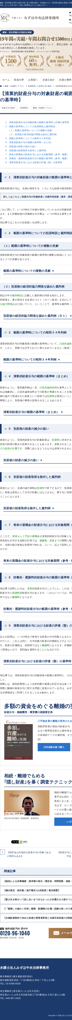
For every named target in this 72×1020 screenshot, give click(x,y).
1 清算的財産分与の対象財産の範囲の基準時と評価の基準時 (37, 122)
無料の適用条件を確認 (35, 69)
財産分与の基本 (45, 86)
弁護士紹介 (48, 79)
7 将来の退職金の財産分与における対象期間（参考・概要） (37, 154)
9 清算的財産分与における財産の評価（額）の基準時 (33, 162)
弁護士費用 (65, 79)
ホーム (6, 79)
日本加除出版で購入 (54, 747)
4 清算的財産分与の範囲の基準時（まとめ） (29, 142)
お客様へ (33, 79)
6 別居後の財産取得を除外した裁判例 (25, 150)
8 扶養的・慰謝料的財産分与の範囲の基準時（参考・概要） (37, 158)
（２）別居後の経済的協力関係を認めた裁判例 (32, 134)
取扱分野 (19, 79)
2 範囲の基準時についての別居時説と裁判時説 (30, 126)
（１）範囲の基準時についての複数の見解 (30, 130)
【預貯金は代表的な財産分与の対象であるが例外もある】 (29, 854)
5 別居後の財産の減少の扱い (21, 146)
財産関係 (31, 86)
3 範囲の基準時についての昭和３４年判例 (28, 138)
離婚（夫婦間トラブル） (15, 86)
